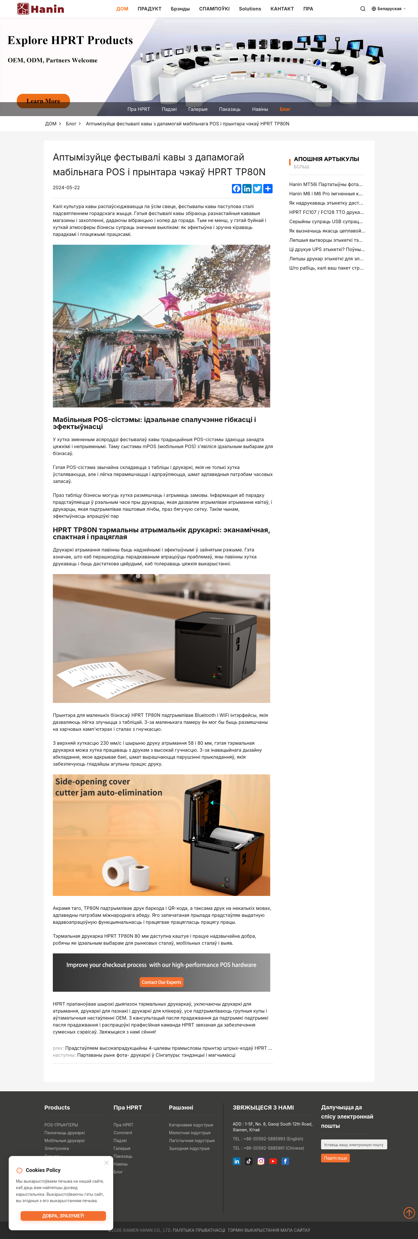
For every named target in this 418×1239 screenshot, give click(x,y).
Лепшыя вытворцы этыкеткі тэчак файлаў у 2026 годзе (352, 240)
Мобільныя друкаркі (64, 1140)
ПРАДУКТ (150, 9)
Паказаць (230, 109)
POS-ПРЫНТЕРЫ (61, 1124)
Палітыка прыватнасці (199, 1230)
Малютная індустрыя (190, 1132)
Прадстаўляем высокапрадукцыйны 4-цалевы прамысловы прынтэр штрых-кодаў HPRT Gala (171, 1048)
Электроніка (56, 1148)
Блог (285, 109)
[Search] (363, 9)
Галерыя (198, 109)
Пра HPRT (138, 109)
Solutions (250, 9)
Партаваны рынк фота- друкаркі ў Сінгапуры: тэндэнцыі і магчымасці (156, 1055)
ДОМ (122, 9)
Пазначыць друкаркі (64, 1132)
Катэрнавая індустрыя (191, 1124)
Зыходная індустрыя (189, 1148)
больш (301, 166)
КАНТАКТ (282, 9)
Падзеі (169, 109)
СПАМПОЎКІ (214, 9)
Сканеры (53, 1156)
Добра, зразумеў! (63, 1217)
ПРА (308, 9)
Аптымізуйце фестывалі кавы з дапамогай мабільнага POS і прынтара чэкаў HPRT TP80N (187, 124)
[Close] (106, 1164)
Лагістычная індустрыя (192, 1140)
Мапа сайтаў (295, 1230)
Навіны (260, 109)
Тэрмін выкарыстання (253, 1230)
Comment (122, 1132)
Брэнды (180, 9)
